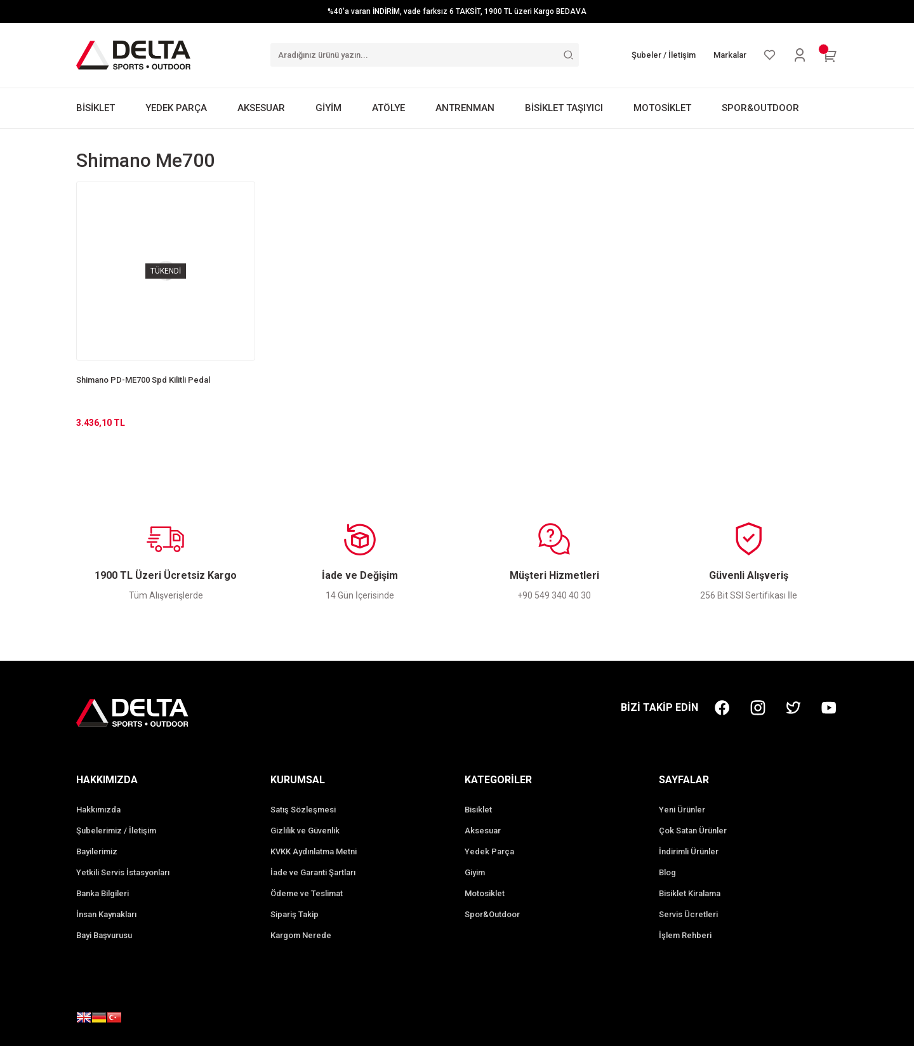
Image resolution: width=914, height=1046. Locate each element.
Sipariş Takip (294, 914)
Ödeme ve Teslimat (306, 893)
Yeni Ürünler (682, 809)
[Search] (424, 55)
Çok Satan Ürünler (693, 830)
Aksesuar (483, 830)
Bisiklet (478, 809)
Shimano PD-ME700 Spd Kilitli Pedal (143, 380)
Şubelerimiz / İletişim (116, 830)
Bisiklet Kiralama (689, 893)
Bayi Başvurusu (104, 935)
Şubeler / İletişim (664, 55)
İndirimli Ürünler (689, 851)
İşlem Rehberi (685, 935)
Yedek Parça (489, 851)
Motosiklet (485, 893)
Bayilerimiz (96, 851)
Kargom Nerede (300, 935)
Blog (667, 872)
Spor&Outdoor (492, 914)
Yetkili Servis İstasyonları (122, 872)
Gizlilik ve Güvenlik (305, 830)
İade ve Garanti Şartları (312, 872)
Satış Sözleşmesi (303, 809)
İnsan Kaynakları (106, 914)
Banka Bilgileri (102, 893)
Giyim (475, 872)
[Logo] (133, 54)
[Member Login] (799, 55)
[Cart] (830, 55)
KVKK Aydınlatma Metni (313, 851)
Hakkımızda (98, 809)
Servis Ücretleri (688, 914)
